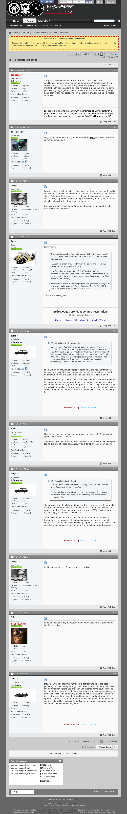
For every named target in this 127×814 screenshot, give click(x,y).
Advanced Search (111, 25)
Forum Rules (45, 781)
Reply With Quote (108, 122)
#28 (114, 556)
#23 (114, 180)
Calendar (29, 25)
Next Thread (71, 753)
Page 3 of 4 (76, 54)
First (86, 54)
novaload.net (74, 803)
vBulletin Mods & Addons (68, 810)
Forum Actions (40, 25)
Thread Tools (109, 65)
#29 (114, 612)
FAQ (22, 25)
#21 (114, 70)
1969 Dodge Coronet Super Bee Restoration (80, 311)
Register (111, 2)
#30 (114, 673)
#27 (114, 469)
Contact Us (99, 791)
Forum (29, 21)
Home (16, 21)
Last (114, 54)
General (25, 32)
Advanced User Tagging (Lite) (47, 810)
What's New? (44, 21)
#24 (114, 236)
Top (115, 747)
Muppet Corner (39, 32)
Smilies (43, 768)
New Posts (14, 25)
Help (99, 2)
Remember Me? (68, 6)
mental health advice (27, 59)
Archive (108, 791)
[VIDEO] (43, 773)
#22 (114, 127)
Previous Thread (57, 753)
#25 (114, 331)
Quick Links (55, 25)
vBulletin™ (61, 803)
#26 (114, 423)
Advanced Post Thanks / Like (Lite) (46, 812)
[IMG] (42, 770)
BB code (43, 765)
